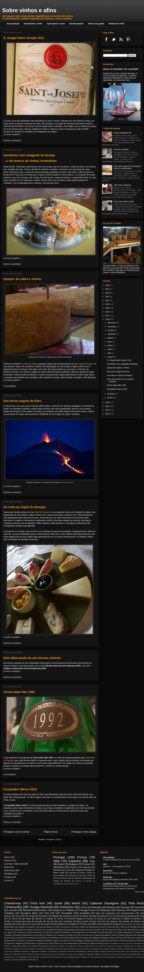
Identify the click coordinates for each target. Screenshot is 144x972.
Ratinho (131, 941)
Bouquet (53, 946)
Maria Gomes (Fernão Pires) (89, 921)
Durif (63, 938)
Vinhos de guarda (96, 24)
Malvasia (105, 910)
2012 (107, 414)
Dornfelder (54, 938)
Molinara (67, 932)
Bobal (121, 935)
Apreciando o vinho (56, 24)
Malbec (71, 910)
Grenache (66, 907)
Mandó (44, 951)
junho (110, 345)
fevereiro (111, 394)
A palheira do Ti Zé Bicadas (115, 884)
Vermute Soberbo (121, 149)
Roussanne (27, 935)
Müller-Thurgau (93, 951)
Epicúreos (107, 871)
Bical (56, 921)
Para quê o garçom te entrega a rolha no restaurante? (127, 167)
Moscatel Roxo (95, 932)
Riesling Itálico (135, 927)
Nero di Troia (68, 941)
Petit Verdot (29, 916)
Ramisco (107, 954)
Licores (7, 880)
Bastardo (8, 924)
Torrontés (39, 935)
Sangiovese (110, 913)
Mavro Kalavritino (36, 932)
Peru (55, 878)
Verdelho (126, 921)
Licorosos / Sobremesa (14, 864)
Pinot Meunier (112, 921)
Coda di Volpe (90, 946)
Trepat (91, 943)
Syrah (58, 903)
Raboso (98, 954)
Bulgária (73, 864)
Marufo (63, 951)
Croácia (80, 875)
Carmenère (67, 921)
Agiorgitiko (50, 930)
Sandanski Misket (135, 954)
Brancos (7, 860)
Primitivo (83, 924)
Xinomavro (61, 935)
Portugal (59, 857)
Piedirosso (61, 954)
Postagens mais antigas (84, 831)
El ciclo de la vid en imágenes (115, 873)
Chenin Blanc (21, 924)
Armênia (78, 881)
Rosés (7, 867)
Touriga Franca (88, 910)
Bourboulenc (71, 930)
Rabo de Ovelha (119, 941)
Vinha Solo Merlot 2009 (124, 201)
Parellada (7, 935)
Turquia (56, 881)
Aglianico (107, 943)
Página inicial (50, 831)
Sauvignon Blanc (29, 913)
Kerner (9, 951)
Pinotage (90, 954)
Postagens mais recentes (16, 831)
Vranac (15, 959)
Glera (58, 927)
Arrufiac (7, 946)
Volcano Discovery (66, 482)
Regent (9, 943)
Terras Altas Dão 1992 (19, 692)
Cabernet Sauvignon (104, 903)
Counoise (110, 946)
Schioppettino (22, 957)
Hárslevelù (132, 930)
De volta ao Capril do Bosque (24, 507)
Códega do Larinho (54, 919)
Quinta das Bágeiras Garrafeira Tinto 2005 (120, 879)
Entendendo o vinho (33, 24)
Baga (98, 913)
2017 (107, 315)
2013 (107, 410)
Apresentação (13, 24)
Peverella (28, 954)
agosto (110, 338)
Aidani (70, 935)
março (110, 357)
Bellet (34, 946)
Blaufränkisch (9, 927)
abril (109, 353)
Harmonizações (76, 24)
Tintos (6, 857)
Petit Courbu (133, 951)
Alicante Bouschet (23, 921)
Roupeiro (117, 924)
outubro (111, 330)
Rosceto (123, 954)
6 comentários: (9, 774)
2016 (107, 319)
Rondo (115, 954)
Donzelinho (42, 938)
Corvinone (31, 938)
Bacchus (26, 946)
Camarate (70, 946)
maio (109, 349)
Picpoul (52, 954)
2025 (107, 285)
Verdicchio (129, 957)
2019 (107, 308)
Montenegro (87, 878)
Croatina (119, 946)
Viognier (135, 910)
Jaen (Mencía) (113, 919)
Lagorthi (10, 932)
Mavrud (49, 932)
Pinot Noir (37, 903)
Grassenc (60, 949)
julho (109, 342)
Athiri (114, 935)
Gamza (121, 938)
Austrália (72, 873)
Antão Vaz (87, 935)
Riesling (111, 907)
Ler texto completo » (12, 134)
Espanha (75, 861)
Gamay (100, 919)
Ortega (79, 941)
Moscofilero (109, 932)
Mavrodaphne (59, 924)
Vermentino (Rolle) (70, 916)
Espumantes (9, 870)
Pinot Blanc (43, 916)
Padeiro (88, 941)
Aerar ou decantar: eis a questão (120, 69)
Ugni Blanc (26, 919)
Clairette (38, 919)
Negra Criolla (105, 951)
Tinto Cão (49, 913)
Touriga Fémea (108, 957)
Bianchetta (43, 946)
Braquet (82, 930)
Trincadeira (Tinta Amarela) (75, 913)
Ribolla (17, 935)
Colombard (19, 938)
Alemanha (58, 867)
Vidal (99, 943)
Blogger (116, 966)
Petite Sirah (18, 954)
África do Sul (65, 878)
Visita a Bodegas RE (122, 133)
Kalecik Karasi (129, 949)
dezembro (112, 323)
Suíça (68, 870)
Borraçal (130, 935)
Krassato (138, 938)
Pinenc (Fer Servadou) (76, 954)
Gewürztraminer (128, 913)
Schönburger (34, 957)
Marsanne (132, 916)
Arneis (129, 943)
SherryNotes (109, 857)
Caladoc (61, 946)
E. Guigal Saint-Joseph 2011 (23, 38)
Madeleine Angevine (21, 951)
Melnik (58, 932)
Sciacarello (45, 957)
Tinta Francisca (54, 943)
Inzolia (141, 930)
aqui (6, 811)
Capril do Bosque (85, 364)
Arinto (84, 907)
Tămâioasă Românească (14, 930)
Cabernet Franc (106, 916)
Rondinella (104, 924)
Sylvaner (84, 957)
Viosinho (30, 930)
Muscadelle (81, 951)
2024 (107, 289)
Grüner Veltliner (80, 927)
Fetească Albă (73, 938)
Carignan (57, 910)
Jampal (119, 949)
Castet (79, 946)
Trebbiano (49, 935)
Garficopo (107, 877)
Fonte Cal (120, 930)
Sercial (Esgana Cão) (70, 957)
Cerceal (91, 930)
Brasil (61, 864)
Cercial (9, 938)
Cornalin (101, 946)
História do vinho (116, 24)
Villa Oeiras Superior (122, 185)
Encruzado (45, 924)
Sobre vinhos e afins (29, 10)
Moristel (71, 951)
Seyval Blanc (31, 943)
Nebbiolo (72, 924)
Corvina (33, 924)
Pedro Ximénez (121, 927)
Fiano (99, 930)
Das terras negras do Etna (22, 401)
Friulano (85, 938)
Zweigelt (23, 959)
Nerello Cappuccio (53, 941)
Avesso (138, 924)
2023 (107, 293)
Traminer (119, 957)
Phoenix (37, 954)
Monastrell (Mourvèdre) (35, 910)
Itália (56, 861)
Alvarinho (139, 907)
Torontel (83, 943)
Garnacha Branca (46, 927)
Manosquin (54, 951)
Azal (48, 921)
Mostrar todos (139, 892)
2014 (107, 406)
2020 (107, 304)
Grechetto (70, 949)
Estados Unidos (85, 873)
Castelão (21, 927)
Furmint (89, 919)
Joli (104, 864)
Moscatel (96, 907)
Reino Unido (58, 872)
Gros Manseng (94, 949)
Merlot (76, 903)
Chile (92, 861)
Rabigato (55, 916)
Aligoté (60, 930)
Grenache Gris (81, 949)
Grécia (86, 864)
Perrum (123, 951)
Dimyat (139, 946)
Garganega (50, 949)
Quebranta (105, 941)
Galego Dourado (109, 938)
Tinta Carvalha (95, 957)
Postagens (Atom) (53, 839)
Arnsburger (138, 943)
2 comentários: (9, 386)
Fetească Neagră (74, 919)
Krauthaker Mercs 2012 (20, 789)
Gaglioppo (96, 938)
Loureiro (13, 910)
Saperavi (19, 943)
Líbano (89, 875)
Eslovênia (57, 870)
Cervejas (8, 877)
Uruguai (78, 870)
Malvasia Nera (9, 941)
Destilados (8, 874)
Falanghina (16, 949)
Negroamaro (94, 927)
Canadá (77, 878)
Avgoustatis (17, 946)
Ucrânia (67, 881)
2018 (107, 312)
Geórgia (89, 881)
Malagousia (35, 951)
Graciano (66, 927)
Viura (18, 916)
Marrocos (67, 884)
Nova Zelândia (59, 875)
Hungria (88, 870)
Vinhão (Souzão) (89, 916)
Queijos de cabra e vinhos (22, 279)
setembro (111, 334)
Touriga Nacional (40, 907)
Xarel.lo (40, 930)
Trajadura (9, 913)
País (96, 941)
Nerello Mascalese (124, 932)
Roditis (94, 924)
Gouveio (120, 916)
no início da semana (29, 364)
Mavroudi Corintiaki (35, 941)
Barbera (137, 921)
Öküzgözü (32, 959)
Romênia (73, 867)
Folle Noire (109, 930)
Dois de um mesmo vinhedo (32, 658)
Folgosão (41, 949)
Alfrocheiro (128, 924)
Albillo (116, 943)
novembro (112, 326)
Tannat (14, 919)
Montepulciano (80, 932)
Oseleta (138, 932)
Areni (122, 943)
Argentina (86, 867)
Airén (78, 935)
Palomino (120, 910)
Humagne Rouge (108, 949)
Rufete (126, 919)
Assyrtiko (39, 921)
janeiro (110, 397)
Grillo (129, 938)
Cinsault (124, 907)
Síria (74, 884)
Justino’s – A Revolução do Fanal (116, 866)
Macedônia (57, 884)
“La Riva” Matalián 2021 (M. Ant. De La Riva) (121, 860)
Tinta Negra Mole (70, 943)
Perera (115, 951)
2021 (107, 300)
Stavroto (42, 943)
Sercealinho (56, 957)
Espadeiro (32, 927)
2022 (107, 297)
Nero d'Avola (107, 927)
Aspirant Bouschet (101, 935)
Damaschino (129, 946)
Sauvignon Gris (9, 957)
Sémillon (137, 919)
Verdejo (7, 921)
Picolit (45, 954)
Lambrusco (21, 932)
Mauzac (22, 941)
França (82, 857)
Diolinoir (7, 949)
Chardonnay (12, 903)
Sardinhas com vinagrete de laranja (29, 155)
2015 (107, 402)
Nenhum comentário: (12, 140)
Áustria (71, 875)
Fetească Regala (29, 949)
